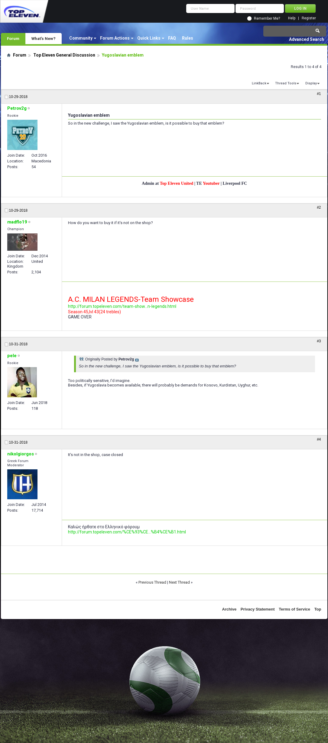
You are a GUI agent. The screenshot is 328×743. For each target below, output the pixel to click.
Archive (229, 609)
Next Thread (179, 582)
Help (291, 18)
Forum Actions (115, 38)
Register (309, 18)
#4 (319, 439)
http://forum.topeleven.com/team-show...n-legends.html (122, 306)
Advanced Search (306, 39)
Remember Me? (267, 18)
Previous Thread (152, 582)
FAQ (172, 38)
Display (311, 83)
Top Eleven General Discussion (64, 55)
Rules (187, 38)
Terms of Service (294, 609)
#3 (319, 341)
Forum (13, 38)
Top (317, 609)
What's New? (43, 38)
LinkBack (259, 83)
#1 (319, 94)
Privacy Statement (258, 609)
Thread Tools (285, 83)
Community (81, 38)
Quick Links (149, 38)
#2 (319, 207)
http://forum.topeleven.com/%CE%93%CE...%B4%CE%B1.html (127, 532)
